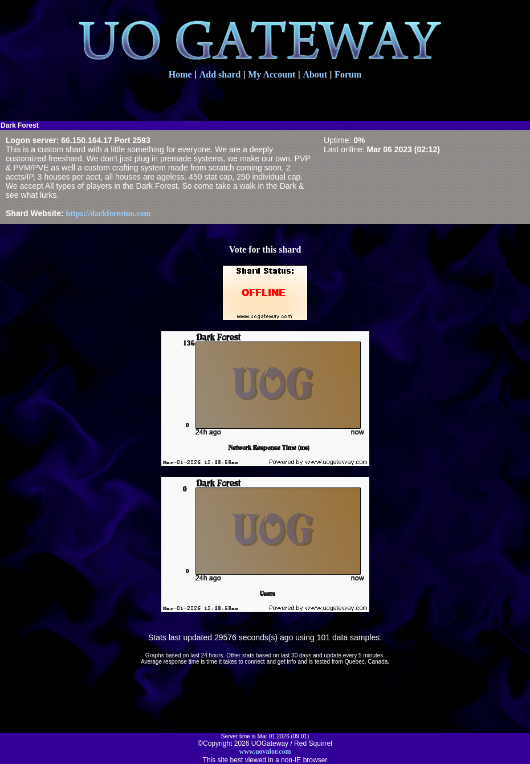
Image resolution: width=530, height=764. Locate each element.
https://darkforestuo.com (108, 213)
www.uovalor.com (265, 751)
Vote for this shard (265, 249)
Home (180, 74)
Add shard (219, 74)
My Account (271, 74)
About (315, 74)
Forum (348, 74)
